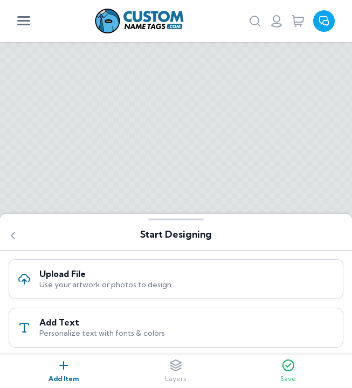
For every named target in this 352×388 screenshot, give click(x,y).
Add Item (64, 371)
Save (288, 371)
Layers (176, 371)
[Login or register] (276, 21)
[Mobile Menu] (23, 21)
